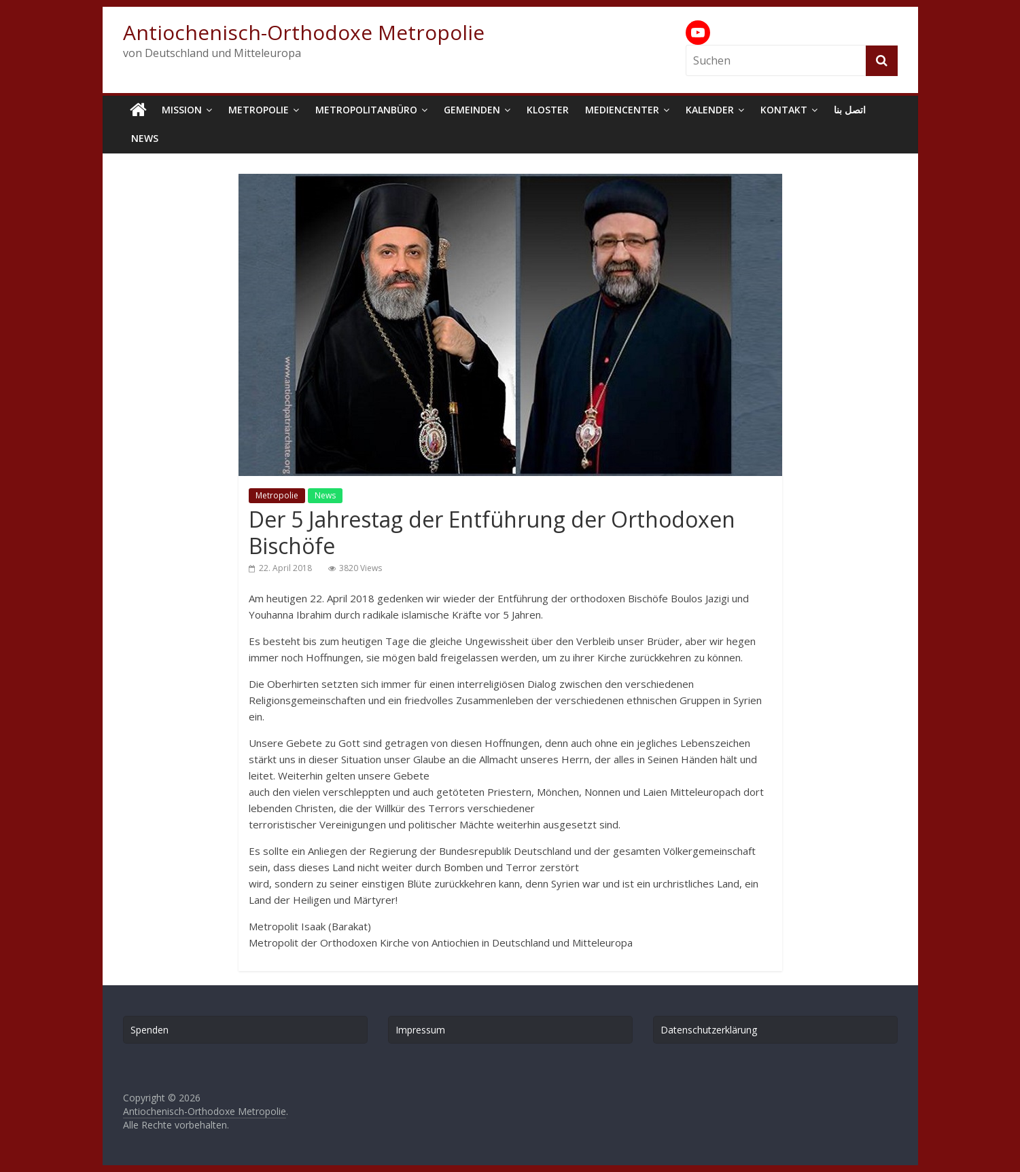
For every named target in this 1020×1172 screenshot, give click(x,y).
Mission (182, 109)
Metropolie (258, 109)
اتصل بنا (850, 109)
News (144, 138)
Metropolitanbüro (366, 109)
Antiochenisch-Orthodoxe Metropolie (304, 32)
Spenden (149, 1029)
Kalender (710, 109)
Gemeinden (472, 109)
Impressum (420, 1029)
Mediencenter (622, 109)
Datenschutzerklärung (709, 1029)
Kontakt (783, 109)
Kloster (548, 109)
